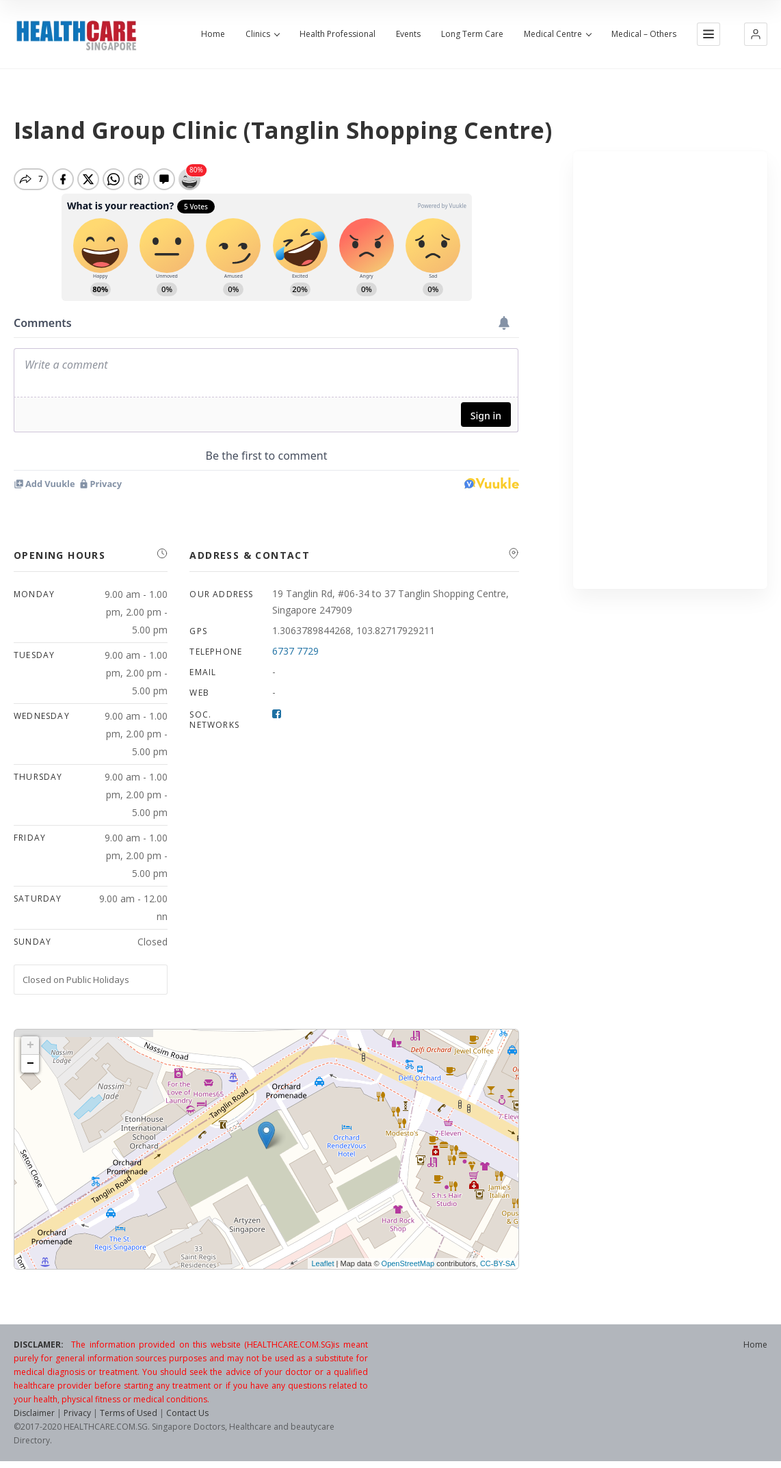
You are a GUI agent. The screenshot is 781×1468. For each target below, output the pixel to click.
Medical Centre (557, 34)
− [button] (30, 1064)
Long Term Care (472, 34)
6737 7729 (295, 650)
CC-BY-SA (498, 1263)
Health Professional (337, 34)
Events (408, 34)
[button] (755, 34)
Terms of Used (128, 1413)
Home (213, 34)
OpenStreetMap (408, 1263)
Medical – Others (643, 34)
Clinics (262, 34)
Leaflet (322, 1263)
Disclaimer (34, 1413)
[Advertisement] (670, 370)
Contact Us (187, 1413)
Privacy (77, 1413)
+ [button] (30, 1045)
